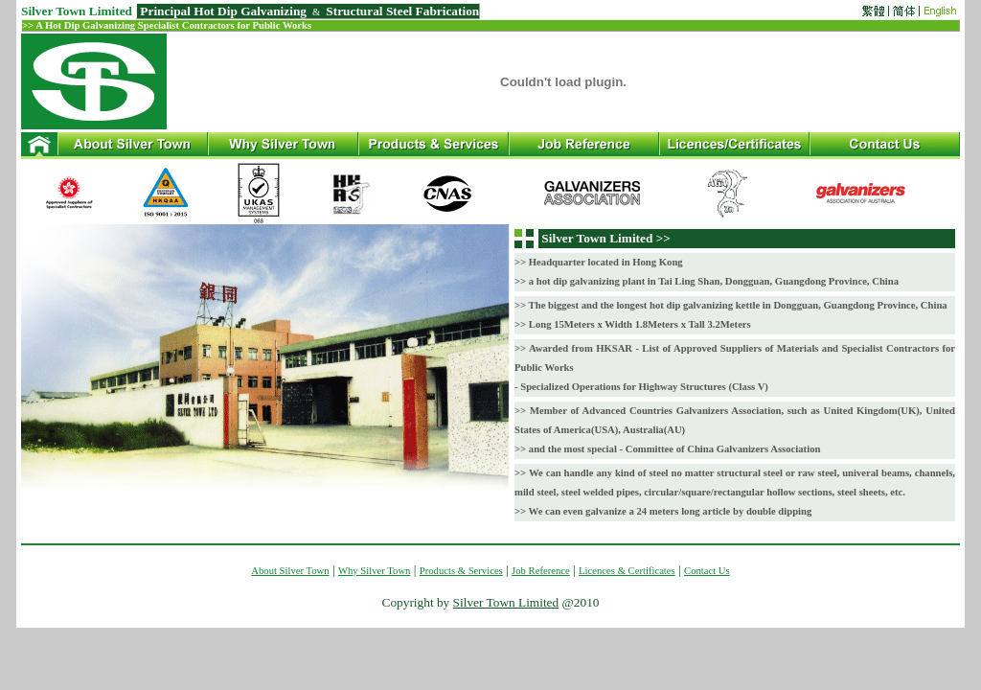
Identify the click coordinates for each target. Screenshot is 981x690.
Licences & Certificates (627, 570)
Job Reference (541, 570)
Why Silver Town (374, 570)
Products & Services (461, 570)
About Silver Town (290, 570)
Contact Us (707, 570)
